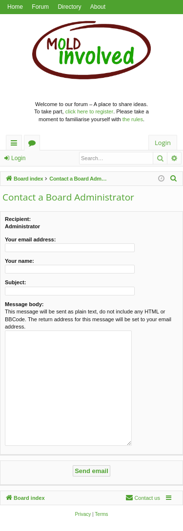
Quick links (15, 144)
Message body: (24, 304)
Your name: (19, 261)
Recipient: (18, 219)
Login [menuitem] (163, 142)
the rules (132, 119)
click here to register (89, 111)
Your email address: (30, 239)
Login (18, 158)
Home (15, 6)
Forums (34, 144)
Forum (40, 6)
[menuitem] (173, 178)
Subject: (15, 282)
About (97, 6)
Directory (69, 6)
